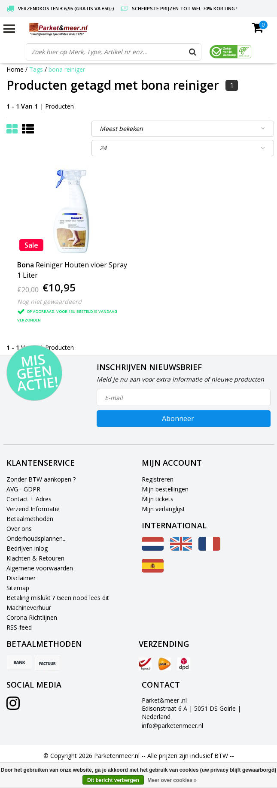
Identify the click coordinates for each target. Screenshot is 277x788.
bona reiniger (67, 69)
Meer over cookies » (172, 780)
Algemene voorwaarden (39, 568)
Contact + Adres (29, 499)
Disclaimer (21, 578)
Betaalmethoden (29, 519)
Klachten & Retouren (35, 558)
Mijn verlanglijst (163, 509)
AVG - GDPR (23, 489)
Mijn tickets (158, 499)
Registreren (158, 479)
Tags (36, 69)
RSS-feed (19, 627)
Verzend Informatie (33, 509)
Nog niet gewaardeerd (49, 301)
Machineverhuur (28, 607)
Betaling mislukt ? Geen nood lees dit (57, 598)
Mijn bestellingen (165, 489)
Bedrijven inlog (27, 548)
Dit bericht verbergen (113, 780)
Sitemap (17, 588)
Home (15, 69)
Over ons (19, 528)
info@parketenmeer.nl (172, 725)
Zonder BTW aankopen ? (41, 479)
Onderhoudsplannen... (36, 538)
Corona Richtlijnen (31, 617)
